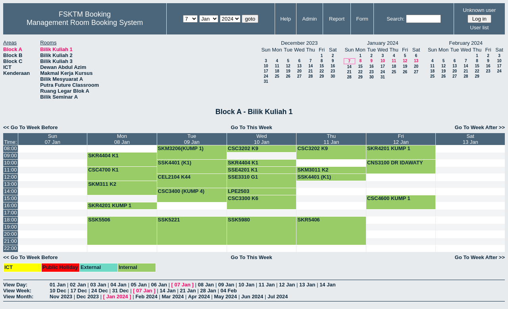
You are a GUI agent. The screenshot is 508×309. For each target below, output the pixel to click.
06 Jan (159, 285)
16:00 (10, 205)
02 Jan (78, 285)
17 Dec (79, 291)
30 (333, 76)
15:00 (10, 198)
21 (310, 71)
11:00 (10, 170)
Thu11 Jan (331, 139)
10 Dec (58, 291)
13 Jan (307, 285)
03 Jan (98, 285)
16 (333, 66)
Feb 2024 (146, 296)
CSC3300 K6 (243, 198)
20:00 (10, 234)
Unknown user (479, 10)
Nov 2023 (61, 296)
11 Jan (267, 285)
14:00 (10, 191)
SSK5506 (99, 220)
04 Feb (228, 291)
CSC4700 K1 (103, 170)
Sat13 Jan (470, 139)
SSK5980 (239, 220)
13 (299, 66)
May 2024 (225, 296)
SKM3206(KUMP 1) (181, 148)
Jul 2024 (277, 296)
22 (321, 71)
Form (362, 19)
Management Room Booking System (85, 23)
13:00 (10, 184)
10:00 (10, 163)
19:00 (10, 227)
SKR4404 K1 (103, 155)
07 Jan (182, 285)
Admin (309, 19)
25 (277, 76)
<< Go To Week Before (30, 127)
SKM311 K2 (102, 184)
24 (266, 76)
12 (288, 66)
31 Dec (120, 291)
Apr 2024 (199, 296)
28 (310, 76)
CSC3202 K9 (243, 148)
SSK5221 (169, 220)
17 (266, 71)
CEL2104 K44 (174, 177)
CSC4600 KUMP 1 (388, 198)
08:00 (10, 148)
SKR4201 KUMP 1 (388, 148)
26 (288, 76)
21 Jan (188, 291)
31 (266, 81)
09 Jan (226, 285)
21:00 (10, 241)
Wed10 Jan (261, 139)
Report (336, 19)
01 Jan (57, 285)
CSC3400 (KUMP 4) (181, 191)
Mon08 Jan (122, 139)
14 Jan (327, 285)
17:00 (10, 213)
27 (299, 76)
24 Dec (99, 291)
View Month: (18, 296)
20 (299, 71)
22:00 (10, 248)
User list (479, 28)
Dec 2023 (88, 296)
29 (321, 76)
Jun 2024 (252, 296)
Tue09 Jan (192, 139)
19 (288, 71)
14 (310, 66)
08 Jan (206, 285)
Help (285, 19)
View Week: (17, 291)
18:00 (10, 220)
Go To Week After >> (480, 127)
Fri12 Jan (401, 139)
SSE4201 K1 (243, 170)
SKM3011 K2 (312, 170)
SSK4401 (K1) (175, 163)
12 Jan (287, 285)
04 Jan (118, 285)
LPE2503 (238, 191)
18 (277, 71)
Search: (395, 19)
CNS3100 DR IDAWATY (395, 163)
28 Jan (208, 291)
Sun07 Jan (52, 139)
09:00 (10, 155)
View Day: (15, 285)
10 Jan (246, 285)
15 (321, 66)
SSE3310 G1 (243, 177)
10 (266, 66)
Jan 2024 (117, 296)
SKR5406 (308, 220)
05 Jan (138, 285)
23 (333, 71)
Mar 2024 (173, 296)
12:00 (10, 177)
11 (277, 66)
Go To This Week (251, 127)
